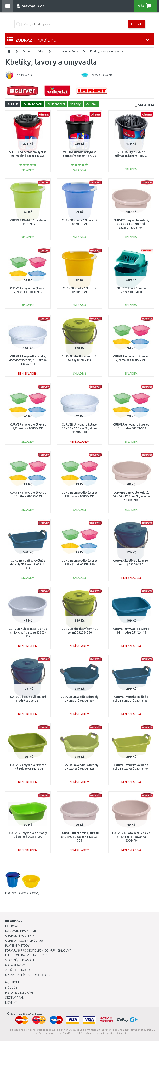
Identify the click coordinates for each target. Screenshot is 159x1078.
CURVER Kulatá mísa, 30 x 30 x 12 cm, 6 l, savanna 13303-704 (79, 836)
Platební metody (17, 945)
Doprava (11, 926)
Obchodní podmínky (19, 935)
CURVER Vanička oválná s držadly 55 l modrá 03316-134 (28, 564)
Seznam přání (15, 997)
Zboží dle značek (17, 970)
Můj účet (12, 987)
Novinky (11, 1002)
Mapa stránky (15, 965)
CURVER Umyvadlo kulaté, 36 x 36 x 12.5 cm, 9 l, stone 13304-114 (79, 428)
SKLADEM (146, 105)
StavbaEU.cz (34, 1013)
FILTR (13, 104)
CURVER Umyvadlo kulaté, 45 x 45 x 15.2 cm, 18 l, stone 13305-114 (28, 360)
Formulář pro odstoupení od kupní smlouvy (38, 950)
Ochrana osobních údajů (24, 940)
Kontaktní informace (20, 930)
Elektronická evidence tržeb (26, 955)
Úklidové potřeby (67, 51)
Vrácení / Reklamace (20, 960)
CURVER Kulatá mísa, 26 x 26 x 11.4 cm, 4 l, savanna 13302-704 (131, 836)
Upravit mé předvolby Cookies (27, 975)
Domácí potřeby (33, 51)
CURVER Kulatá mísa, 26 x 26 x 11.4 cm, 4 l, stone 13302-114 (28, 632)
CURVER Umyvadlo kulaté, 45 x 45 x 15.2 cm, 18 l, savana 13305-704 (131, 224)
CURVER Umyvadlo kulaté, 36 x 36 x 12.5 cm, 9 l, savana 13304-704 (131, 496)
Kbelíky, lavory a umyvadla (106, 51)
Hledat (136, 24)
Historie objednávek (20, 992)
